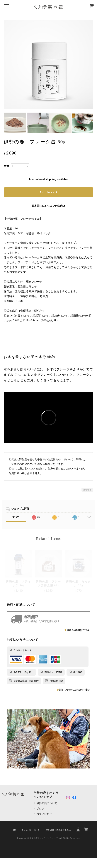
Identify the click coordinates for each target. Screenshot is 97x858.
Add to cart (48, 192)
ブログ (40, 808)
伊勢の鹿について (46, 803)
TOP (15, 830)
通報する (87, 490)
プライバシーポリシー (31, 830)
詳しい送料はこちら (78, 630)
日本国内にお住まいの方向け (48, 205)
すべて (15, 517)
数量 (6, 166)
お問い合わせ (44, 813)
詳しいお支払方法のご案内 (74, 689)
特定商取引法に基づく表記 (58, 830)
